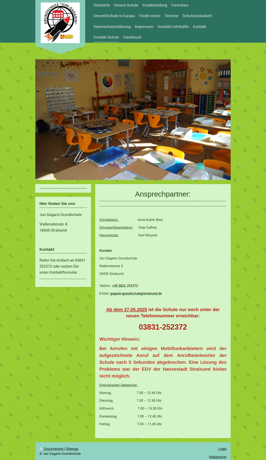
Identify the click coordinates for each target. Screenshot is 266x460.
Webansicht (218, 457)
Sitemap (72, 448)
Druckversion (51, 448)
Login (222, 448)
